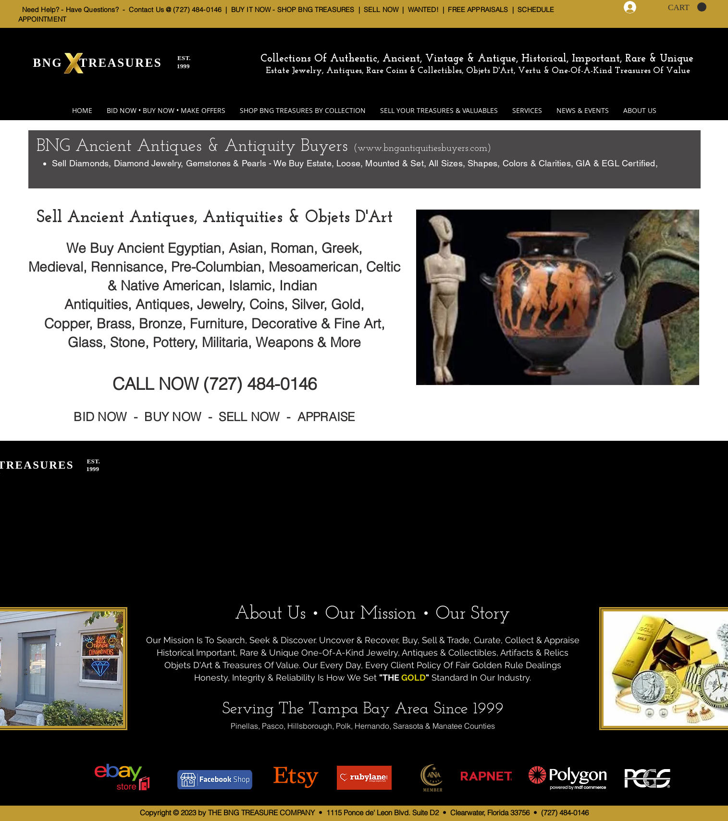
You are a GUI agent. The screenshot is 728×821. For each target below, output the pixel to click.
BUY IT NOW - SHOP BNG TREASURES (292, 9)
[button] (687, 7)
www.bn (376, 148)
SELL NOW (381, 9)
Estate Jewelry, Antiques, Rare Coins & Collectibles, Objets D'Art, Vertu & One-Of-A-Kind (439, 70)
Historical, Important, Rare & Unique (607, 58)
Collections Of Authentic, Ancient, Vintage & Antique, (390, 58)
